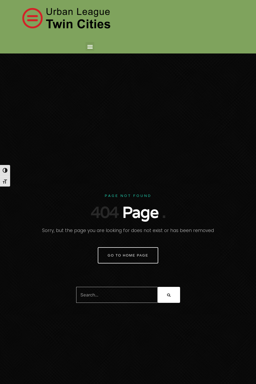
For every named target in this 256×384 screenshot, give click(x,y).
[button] (90, 46)
